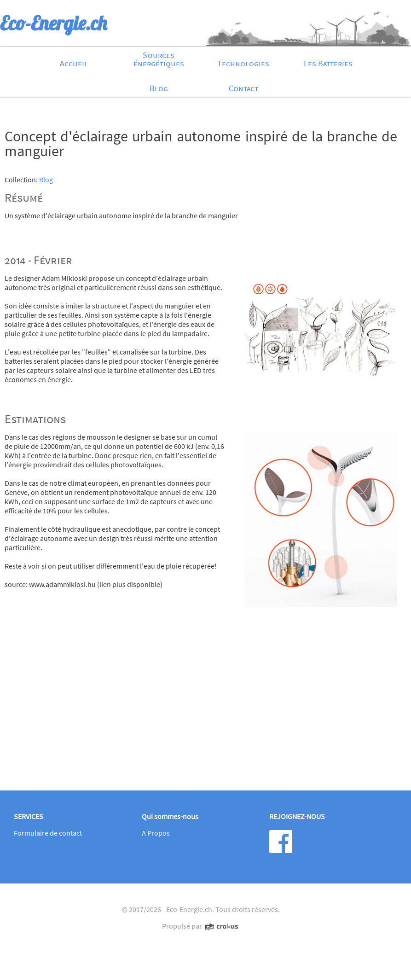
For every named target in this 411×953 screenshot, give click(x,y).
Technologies (243, 63)
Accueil (74, 63)
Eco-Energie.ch (189, 909)
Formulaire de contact (48, 832)
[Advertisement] (201, 709)
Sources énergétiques (158, 59)
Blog (159, 88)
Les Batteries (328, 63)
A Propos (156, 832)
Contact (243, 88)
